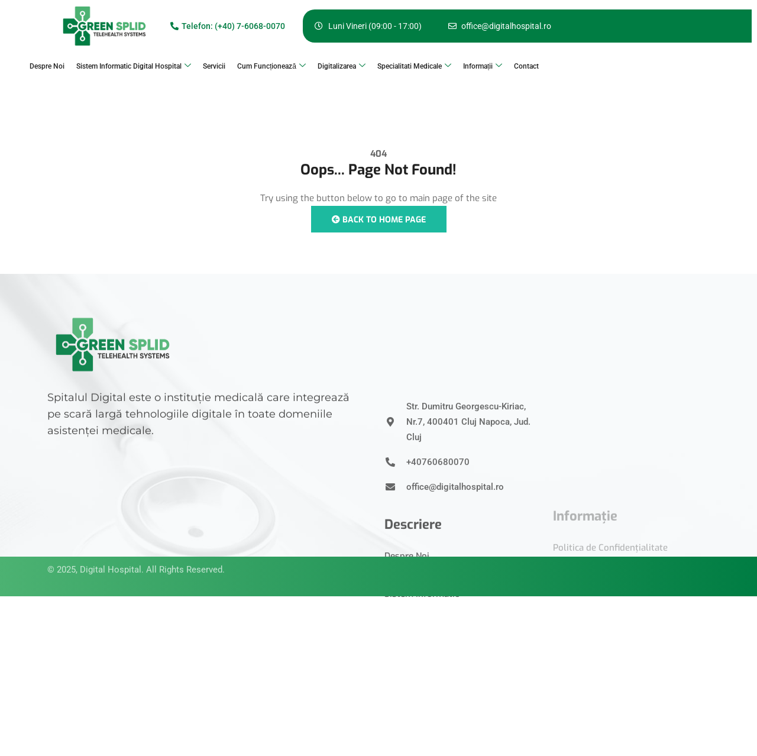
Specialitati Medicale (414, 66)
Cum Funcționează (271, 66)
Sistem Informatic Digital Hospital (133, 66)
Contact (526, 66)
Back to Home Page (379, 219)
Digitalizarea (341, 66)
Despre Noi (47, 66)
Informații (482, 66)
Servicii (214, 66)
